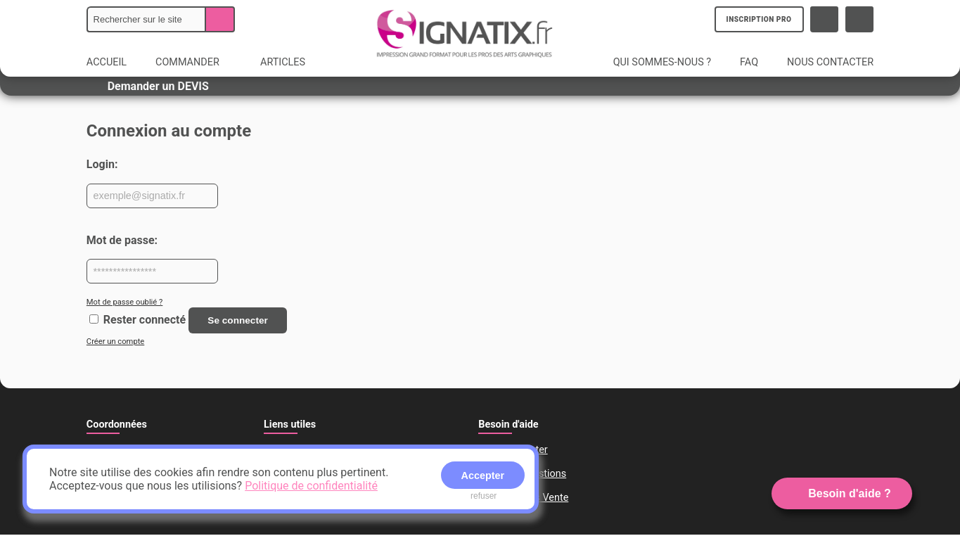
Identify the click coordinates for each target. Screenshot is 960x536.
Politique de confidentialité (311, 485)
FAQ (749, 62)
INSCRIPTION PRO (760, 19)
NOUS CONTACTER (830, 62)
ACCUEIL (107, 62)
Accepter (483, 475)
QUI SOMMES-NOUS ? (662, 62)
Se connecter (240, 320)
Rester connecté (144, 320)
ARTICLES (282, 62)
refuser (484, 496)
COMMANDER (194, 62)
